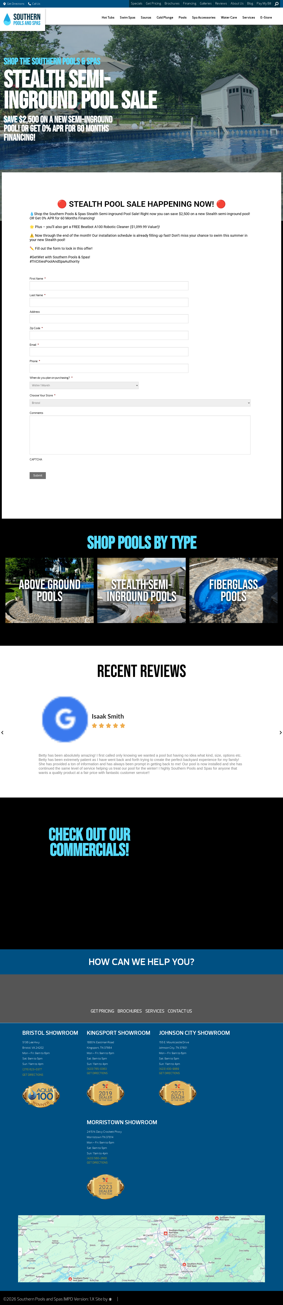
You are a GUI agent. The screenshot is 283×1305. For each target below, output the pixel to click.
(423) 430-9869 (169, 1069)
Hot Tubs (108, 18)
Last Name (37, 295)
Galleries (206, 3)
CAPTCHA (36, 459)
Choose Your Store (42, 395)
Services (248, 18)
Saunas (146, 18)
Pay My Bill (264, 3)
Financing (189, 3)
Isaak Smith (108, 716)
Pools (183, 18)
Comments (36, 413)
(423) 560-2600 (97, 1158)
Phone (35, 361)
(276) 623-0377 (32, 1069)
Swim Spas (127, 18)
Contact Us (180, 1011)
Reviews (221, 3)
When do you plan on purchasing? (51, 378)
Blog (250, 3)
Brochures (172, 3)
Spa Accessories (203, 18)
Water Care (229, 18)
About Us (237, 3)
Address (35, 312)
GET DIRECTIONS (32, 1075)
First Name (38, 279)
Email (34, 345)
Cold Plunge (165, 18)
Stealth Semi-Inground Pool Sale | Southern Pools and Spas (22, 19)
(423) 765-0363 (97, 1069)
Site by (103, 1299)
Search (276, 4)
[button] (2, 732)
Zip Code (36, 328)
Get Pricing (153, 3)
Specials (136, 3)
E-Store (266, 18)
